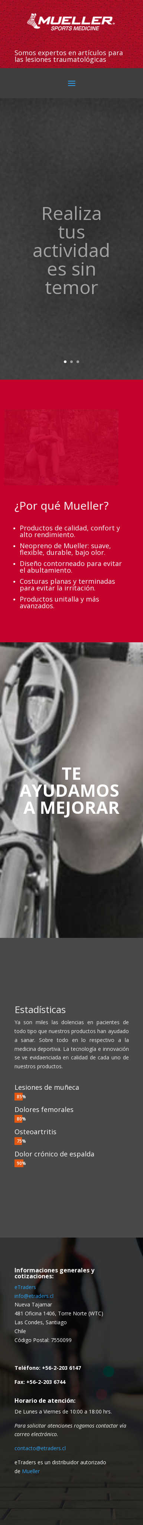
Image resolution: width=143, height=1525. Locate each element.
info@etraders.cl (33, 1295)
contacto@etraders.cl (40, 1448)
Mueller (31, 1471)
